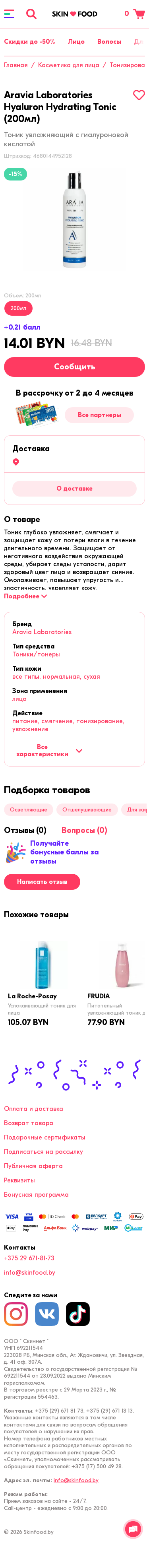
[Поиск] (31, 14)
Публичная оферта (33, 1166)
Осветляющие (28, 809)
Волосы (109, 41)
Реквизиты (19, 1180)
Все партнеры (99, 415)
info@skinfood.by (29, 1272)
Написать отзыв (42, 881)
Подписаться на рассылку (43, 1151)
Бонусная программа (36, 1194)
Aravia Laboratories (42, 632)
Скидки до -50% (29, 41)
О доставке (74, 488)
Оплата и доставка (33, 1108)
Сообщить (74, 366)
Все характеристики (49, 750)
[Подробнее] (25, 596)
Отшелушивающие (87, 809)
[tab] (22, 519)
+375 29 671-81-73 (29, 1258)
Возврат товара (28, 1123)
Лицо (76, 41)
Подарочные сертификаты (44, 1137)
